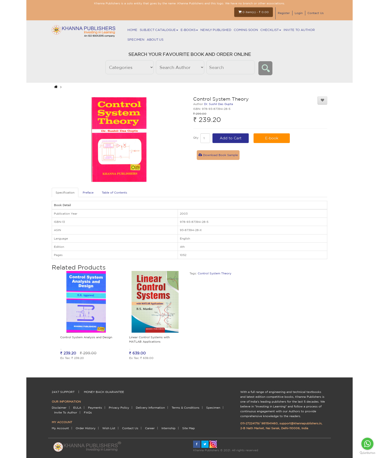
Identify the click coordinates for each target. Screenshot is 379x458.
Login (299, 13)
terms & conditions (185, 407)
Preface (88, 192)
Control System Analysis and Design (86, 337)
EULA (77, 407)
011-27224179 (249, 423)
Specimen (135, 39)
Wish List (108, 428)
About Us (155, 39)
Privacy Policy (119, 407)
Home (132, 30)
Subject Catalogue (159, 30)
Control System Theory (214, 273)
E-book (271, 138)
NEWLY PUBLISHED (215, 30)
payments (95, 407)
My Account (60, 428)
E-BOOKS (189, 30)
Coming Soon (246, 30)
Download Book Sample (218, 155)
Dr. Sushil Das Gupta (218, 103)
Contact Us (315, 13)
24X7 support (63, 391)
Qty (195, 137)
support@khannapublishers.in (300, 423)
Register (284, 13)
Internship (168, 428)
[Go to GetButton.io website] (367, 453)
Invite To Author (299, 30)
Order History (85, 428)
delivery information (150, 407)
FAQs (88, 412)
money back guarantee (104, 391)
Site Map (188, 428)
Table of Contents (114, 192)
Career (150, 428)
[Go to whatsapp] (367, 444)
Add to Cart (230, 138)
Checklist (270, 30)
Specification (65, 192)
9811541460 (269, 423)
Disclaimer (59, 407)
